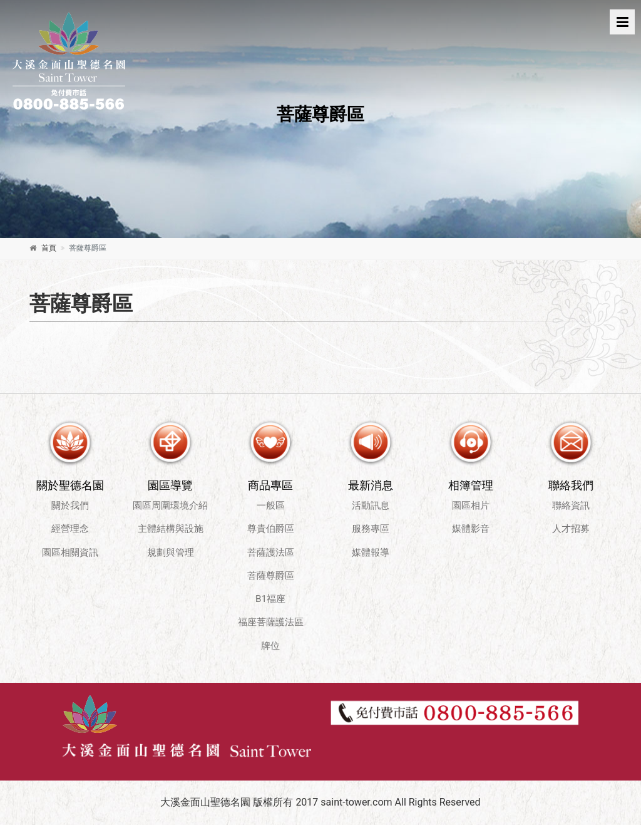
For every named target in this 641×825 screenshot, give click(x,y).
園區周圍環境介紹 (170, 505)
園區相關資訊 (70, 552)
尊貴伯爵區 (270, 528)
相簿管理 (470, 485)
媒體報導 (370, 552)
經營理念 (70, 528)
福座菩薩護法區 (271, 622)
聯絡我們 (570, 485)
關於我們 (70, 505)
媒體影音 (471, 528)
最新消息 (370, 485)
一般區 (271, 505)
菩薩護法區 (270, 552)
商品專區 (270, 485)
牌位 (270, 645)
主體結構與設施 (170, 528)
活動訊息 (370, 505)
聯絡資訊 (571, 505)
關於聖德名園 (70, 485)
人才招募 (571, 528)
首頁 (48, 248)
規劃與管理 (170, 552)
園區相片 (471, 505)
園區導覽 (170, 485)
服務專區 (370, 528)
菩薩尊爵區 (270, 575)
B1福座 (270, 598)
